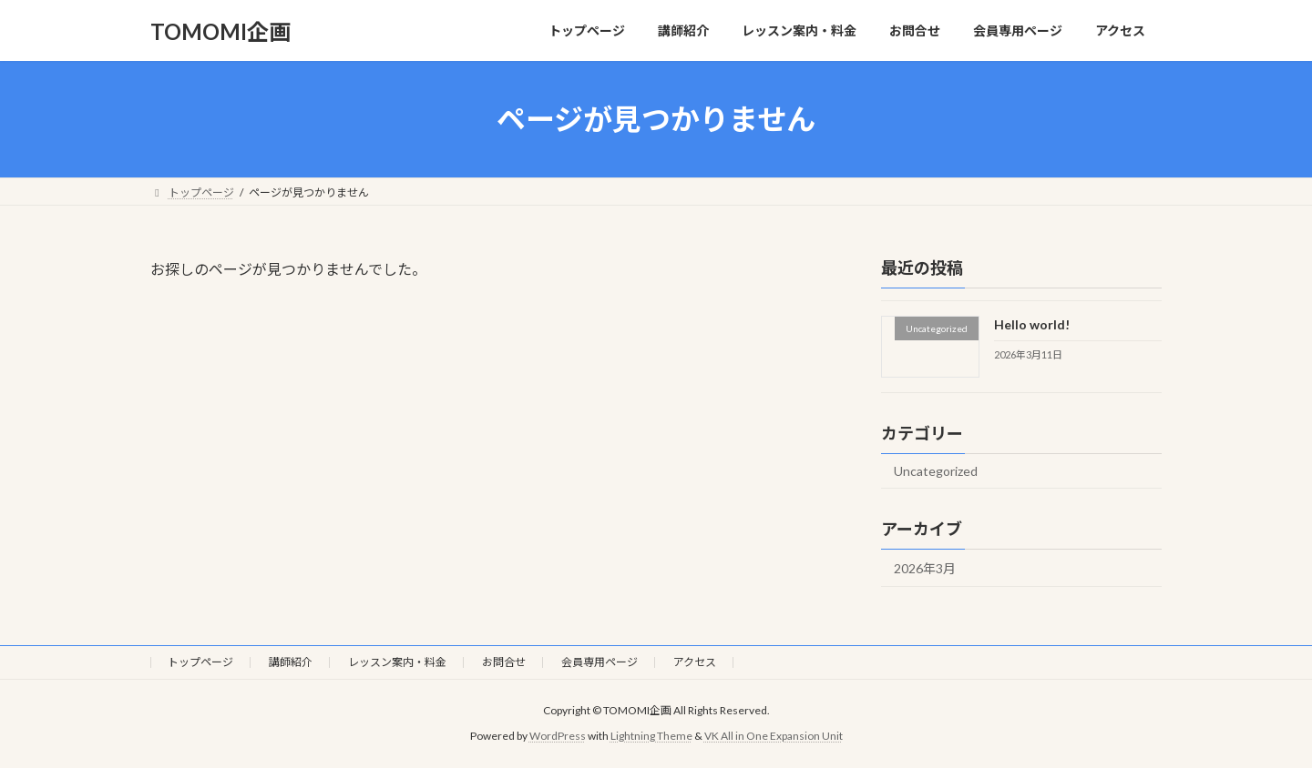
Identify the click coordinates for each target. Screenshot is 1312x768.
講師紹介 (291, 662)
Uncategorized (936, 471)
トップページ (200, 662)
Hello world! (1032, 324)
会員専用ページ (599, 662)
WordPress (557, 736)
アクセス (694, 662)
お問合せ (504, 662)
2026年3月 (925, 568)
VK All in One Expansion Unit (773, 736)
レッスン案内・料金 (397, 662)
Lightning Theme (651, 736)
